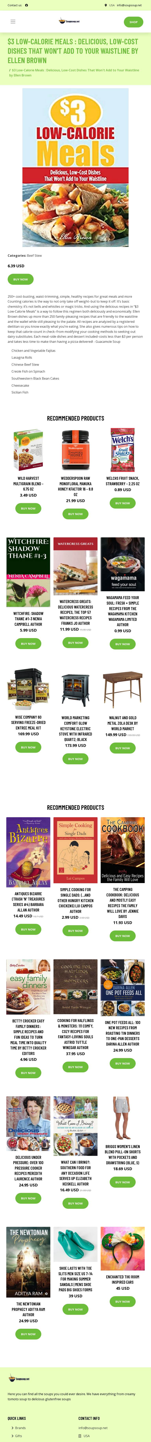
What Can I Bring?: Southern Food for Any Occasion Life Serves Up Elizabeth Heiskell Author (75, 1173)
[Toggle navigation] (13, 21)
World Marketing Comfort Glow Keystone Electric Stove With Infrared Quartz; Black (75, 728)
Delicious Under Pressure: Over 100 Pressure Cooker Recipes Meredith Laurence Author (28, 1168)
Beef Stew (34, 255)
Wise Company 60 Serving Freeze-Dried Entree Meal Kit (28, 722)
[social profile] (26, 5)
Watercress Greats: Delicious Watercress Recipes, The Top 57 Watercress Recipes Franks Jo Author (75, 612)
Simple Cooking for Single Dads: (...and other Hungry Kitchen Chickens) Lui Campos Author (76, 900)
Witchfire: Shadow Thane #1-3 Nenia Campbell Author (28, 619)
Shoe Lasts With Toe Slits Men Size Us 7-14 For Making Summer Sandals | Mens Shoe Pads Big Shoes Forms (75, 1279)
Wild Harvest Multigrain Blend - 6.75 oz (28, 483)
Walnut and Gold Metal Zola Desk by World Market (123, 723)
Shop (134, 22)
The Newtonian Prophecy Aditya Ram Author (28, 1309)
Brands (20, 1428)
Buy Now (20, 279)
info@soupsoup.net (129, 5)
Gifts (18, 1436)
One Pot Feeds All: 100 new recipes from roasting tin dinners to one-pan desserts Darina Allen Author (122, 1033)
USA (112, 5)
